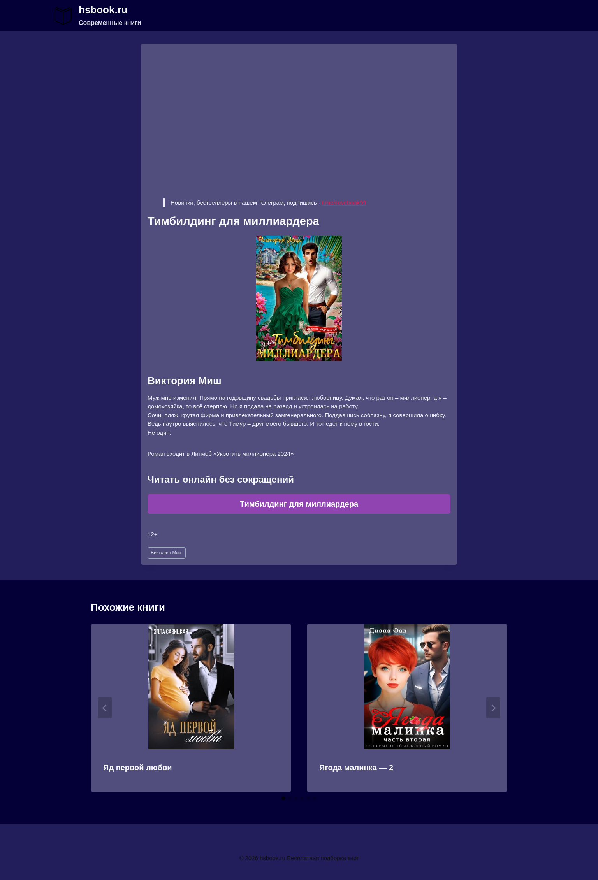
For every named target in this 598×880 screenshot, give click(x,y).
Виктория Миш (167, 552)
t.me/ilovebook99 (344, 202)
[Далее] (493, 707)
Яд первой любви (137, 767)
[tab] (283, 798)
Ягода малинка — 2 (356, 767)
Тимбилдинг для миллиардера (299, 504)
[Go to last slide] (105, 707)
